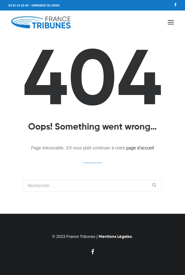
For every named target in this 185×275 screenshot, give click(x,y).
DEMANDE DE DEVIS (46, 5)
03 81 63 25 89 (18, 5)
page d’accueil (140, 147)
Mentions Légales (115, 237)
